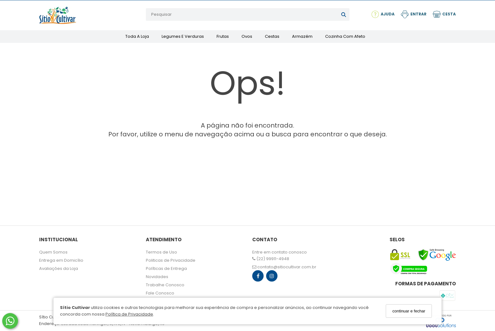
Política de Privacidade (129, 314)
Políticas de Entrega (166, 268)
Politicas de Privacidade (170, 260)
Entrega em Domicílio (61, 260)
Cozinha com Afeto (345, 36)
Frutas (223, 36)
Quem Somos (53, 252)
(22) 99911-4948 (270, 259)
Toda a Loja (137, 36)
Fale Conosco (160, 293)
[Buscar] (343, 14)
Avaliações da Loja (58, 268)
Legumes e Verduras (183, 36)
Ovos (247, 36)
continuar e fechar (408, 311)
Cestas (272, 36)
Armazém (302, 36)
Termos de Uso (161, 252)
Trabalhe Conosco (165, 285)
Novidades (157, 277)
